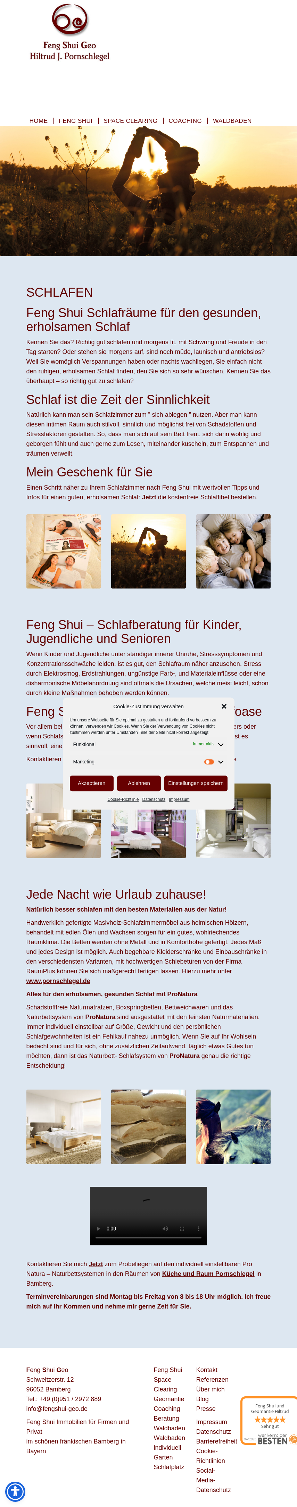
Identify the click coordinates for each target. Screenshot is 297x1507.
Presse (206, 1408)
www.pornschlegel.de (58, 980)
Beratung (166, 1418)
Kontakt (206, 1369)
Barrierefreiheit (216, 1441)
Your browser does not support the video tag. (148, 1216)
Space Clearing (131, 121)
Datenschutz (154, 799)
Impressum (179, 799)
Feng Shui (76, 121)
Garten (163, 1457)
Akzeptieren (91, 783)
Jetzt (96, 1264)
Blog (202, 1399)
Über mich (210, 1389)
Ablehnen (139, 783)
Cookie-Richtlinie (123, 799)
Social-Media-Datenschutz (213, 1480)
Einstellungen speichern (195, 783)
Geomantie (169, 1399)
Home (39, 121)
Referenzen (212, 1379)
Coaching (185, 121)
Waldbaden (232, 121)
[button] (224, 706)
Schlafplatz (169, 1467)
